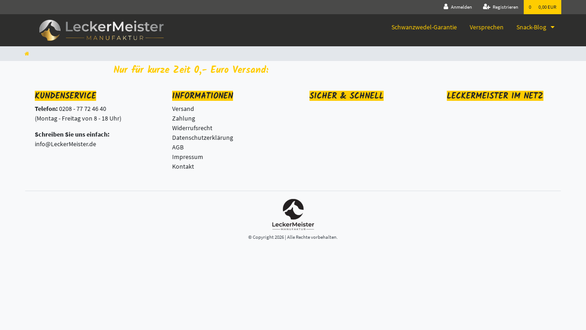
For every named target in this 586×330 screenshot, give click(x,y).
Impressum (187, 157)
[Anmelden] (458, 7)
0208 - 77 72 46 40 (82, 108)
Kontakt (183, 166)
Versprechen (487, 27)
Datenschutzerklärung (202, 137)
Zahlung (183, 118)
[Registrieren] (501, 7)
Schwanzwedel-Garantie (424, 27)
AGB (178, 147)
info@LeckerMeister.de (65, 144)
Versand (183, 108)
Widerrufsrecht (192, 128)
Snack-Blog (532, 27)
